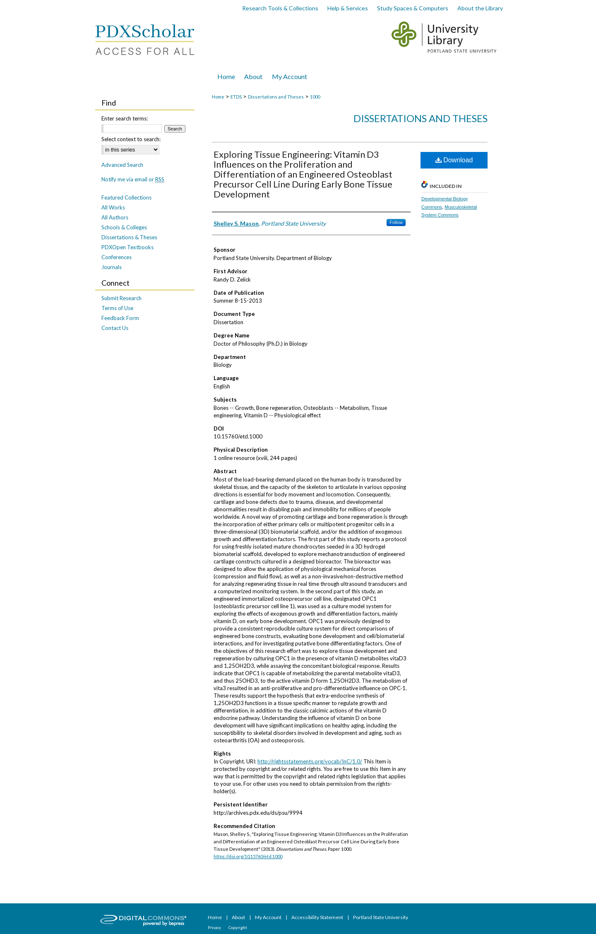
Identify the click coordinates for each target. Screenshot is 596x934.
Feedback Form (120, 318)
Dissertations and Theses (276, 96)
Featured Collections (126, 197)
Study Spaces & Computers (412, 8)
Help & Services (347, 8)
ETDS (236, 96)
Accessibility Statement (317, 917)
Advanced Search (122, 164)
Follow (396, 222)
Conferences (116, 257)
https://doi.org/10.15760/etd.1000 (248, 856)
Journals (111, 267)
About (239, 917)
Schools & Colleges (124, 227)
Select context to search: (131, 139)
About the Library (480, 8)
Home (218, 96)
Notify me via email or (132, 179)
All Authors (114, 217)
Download (454, 160)
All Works (113, 207)
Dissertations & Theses (129, 237)
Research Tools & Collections (280, 8)
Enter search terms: (124, 118)
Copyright (237, 927)
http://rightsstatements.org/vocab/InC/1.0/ (309, 761)
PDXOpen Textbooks (127, 247)
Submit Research (121, 298)
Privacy (215, 927)
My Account (268, 917)
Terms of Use (117, 308)
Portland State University (380, 917)
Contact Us (114, 328)
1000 (315, 96)
